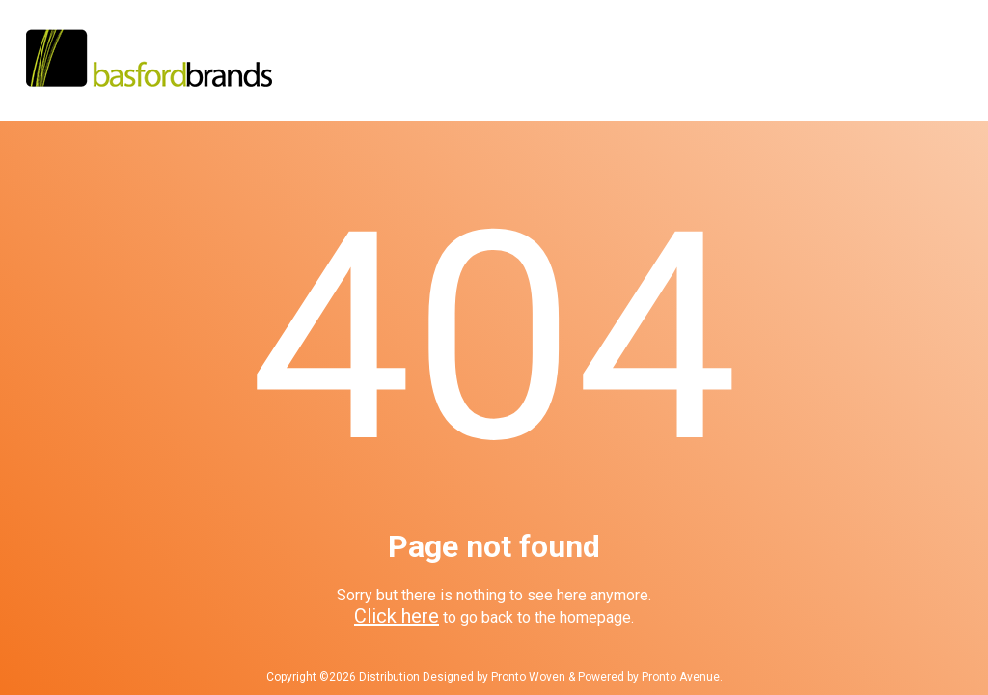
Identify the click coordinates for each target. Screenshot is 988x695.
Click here (396, 615)
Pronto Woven (528, 676)
